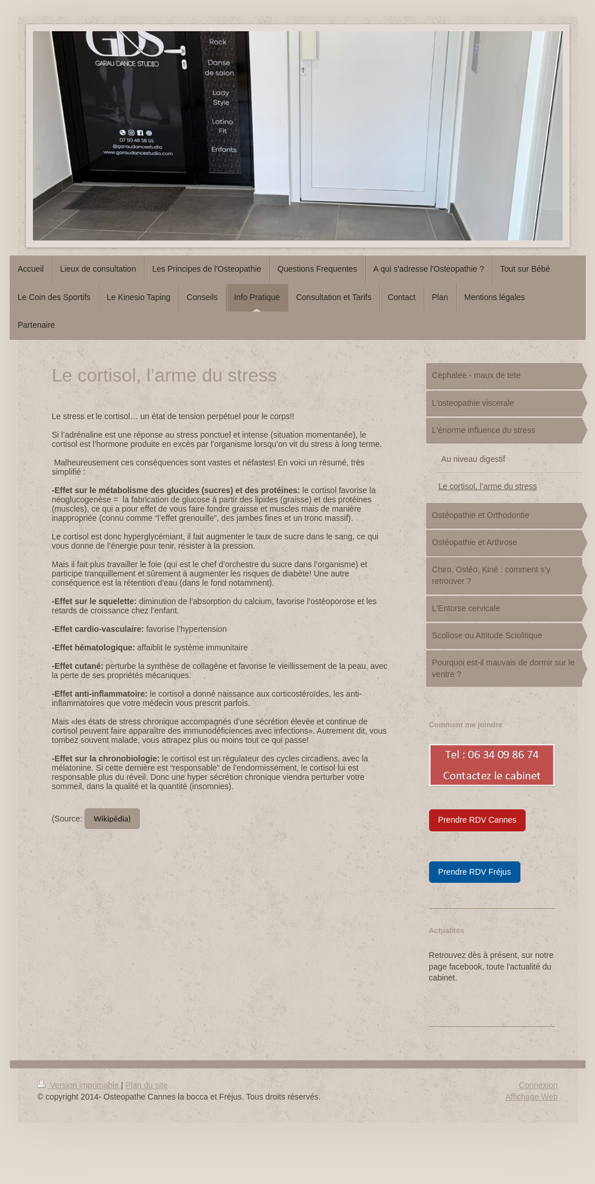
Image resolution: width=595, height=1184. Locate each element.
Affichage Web (531, 1096)
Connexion (538, 1085)
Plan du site (146, 1085)
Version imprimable (79, 1085)
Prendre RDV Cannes (477, 819)
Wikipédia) (112, 818)
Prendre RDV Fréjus (474, 871)
